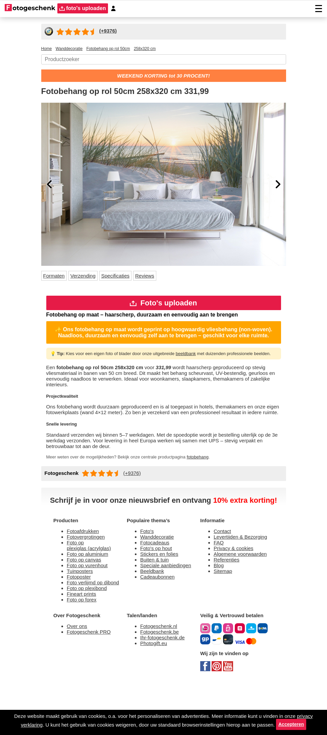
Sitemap (224, 622)
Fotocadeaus (156, 584)
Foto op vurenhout (90, 609)
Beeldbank (153, 616)
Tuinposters (81, 616)
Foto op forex (83, 648)
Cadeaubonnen (159, 622)
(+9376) (136, 503)
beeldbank (201, 363)
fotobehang (220, 486)
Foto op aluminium (91, 597)
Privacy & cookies (235, 590)
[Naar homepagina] (30, 8)
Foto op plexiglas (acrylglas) (91, 587)
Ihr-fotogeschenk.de (165, 688)
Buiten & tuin (156, 603)
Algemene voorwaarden (230, 600)
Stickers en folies (160, 597)
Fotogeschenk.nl (160, 676)
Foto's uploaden (163, 305)
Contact (223, 571)
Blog (219, 616)
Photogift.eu (155, 695)
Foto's (147, 571)
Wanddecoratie (159, 578)
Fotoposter (80, 622)
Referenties (228, 609)
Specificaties (123, 277)
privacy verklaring (34, 713)
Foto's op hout (158, 590)
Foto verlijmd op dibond (97, 629)
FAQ (219, 584)
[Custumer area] (116, 8)
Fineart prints (84, 641)
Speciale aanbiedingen (168, 609)
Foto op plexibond (89, 635)
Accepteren (163, 723)
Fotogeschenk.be (161, 682)
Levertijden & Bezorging (244, 578)
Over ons (78, 676)
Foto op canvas (85, 603)
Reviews (155, 277)
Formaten (55, 277)
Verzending (88, 277)
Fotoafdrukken (85, 571)
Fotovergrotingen (89, 578)
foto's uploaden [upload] (84, 8)
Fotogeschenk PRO (91, 682)
